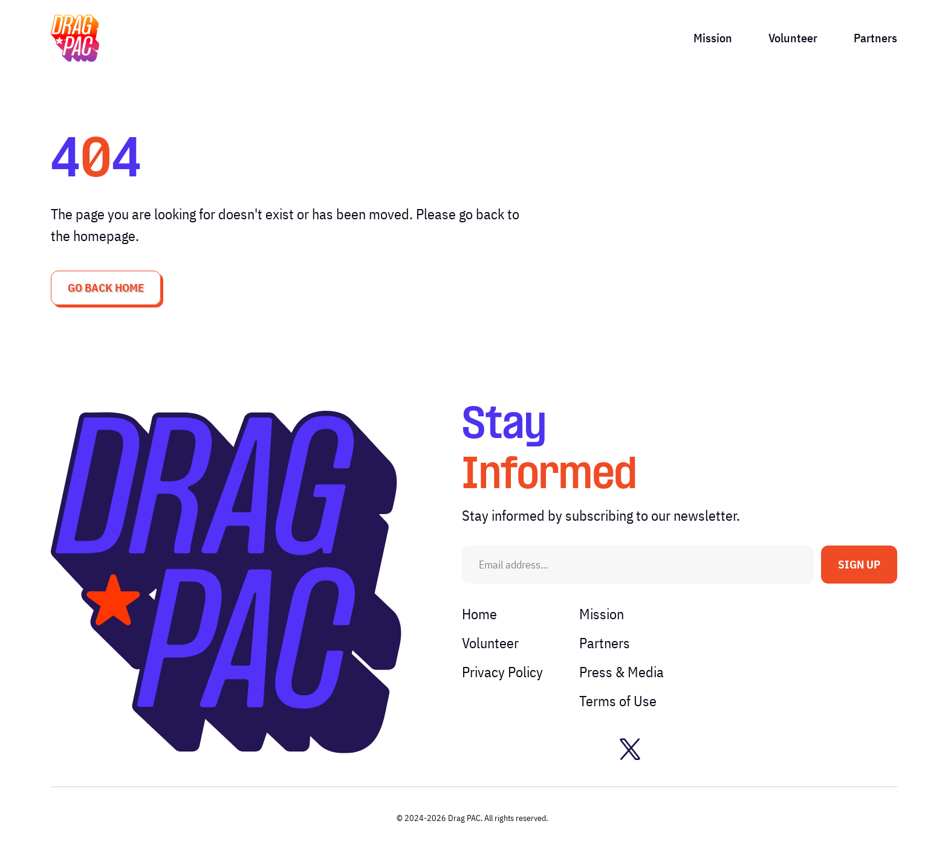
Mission (712, 38)
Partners (875, 38)
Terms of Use (618, 700)
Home (479, 613)
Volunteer (792, 38)
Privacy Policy (502, 671)
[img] (75, 38)
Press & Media (621, 671)
